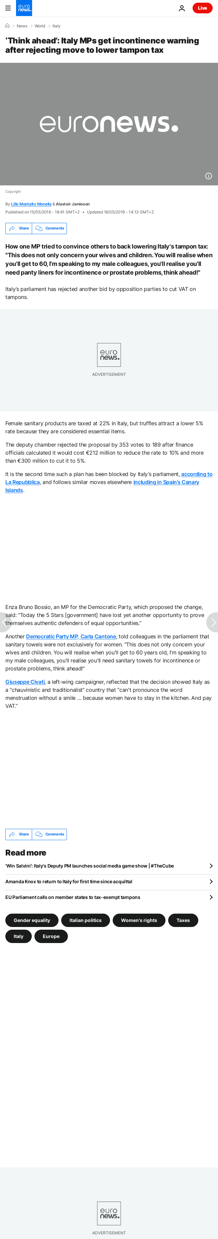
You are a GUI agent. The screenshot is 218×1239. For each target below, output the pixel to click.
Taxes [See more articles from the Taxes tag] (183, 920)
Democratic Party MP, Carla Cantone (71, 636)
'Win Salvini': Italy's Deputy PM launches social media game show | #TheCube (89, 866)
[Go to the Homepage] (24, 8)
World (40, 26)
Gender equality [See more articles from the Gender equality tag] (32, 920)
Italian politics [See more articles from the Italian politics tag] (86, 920)
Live (202, 8)
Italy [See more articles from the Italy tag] (18, 936)
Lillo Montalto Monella (31, 203)
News (22, 26)
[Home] (7, 25)
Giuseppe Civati (24, 681)
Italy (56, 26)
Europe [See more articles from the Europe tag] (51, 936)
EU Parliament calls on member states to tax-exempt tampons (72, 897)
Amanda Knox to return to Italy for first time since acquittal (68, 881)
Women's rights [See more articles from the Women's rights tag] (139, 920)
